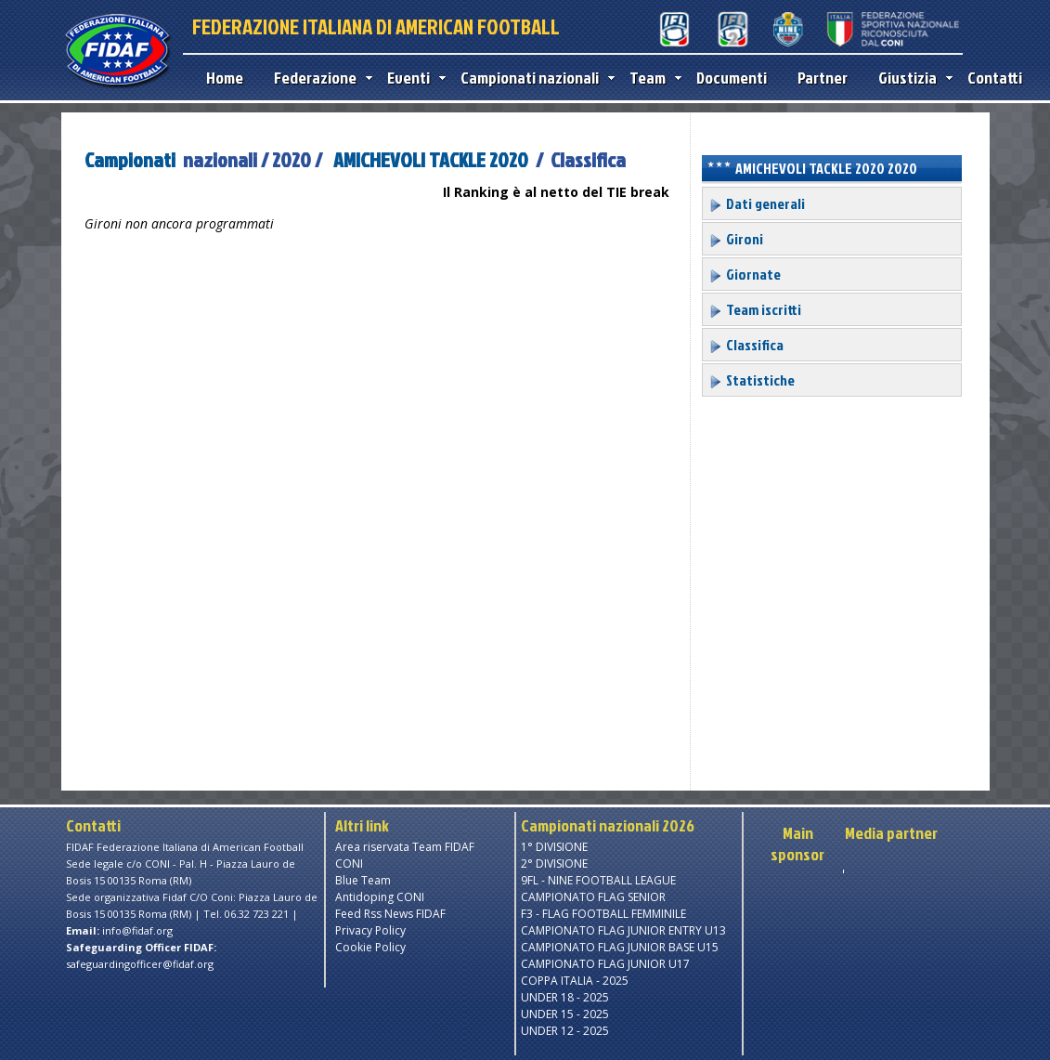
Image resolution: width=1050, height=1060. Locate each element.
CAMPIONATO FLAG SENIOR (593, 897)
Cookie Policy (370, 947)
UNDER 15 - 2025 (565, 1014)
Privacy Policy (370, 930)
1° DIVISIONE (554, 847)
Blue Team (363, 880)
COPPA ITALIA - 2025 (575, 980)
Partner (822, 77)
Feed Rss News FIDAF (390, 914)
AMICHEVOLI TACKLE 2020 (430, 159)
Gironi (735, 239)
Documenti (731, 77)
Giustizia (911, 77)
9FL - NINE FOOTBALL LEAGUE (598, 880)
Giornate (744, 274)
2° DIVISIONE (554, 863)
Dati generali (756, 203)
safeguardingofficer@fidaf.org (140, 964)
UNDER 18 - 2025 (565, 997)
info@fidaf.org (137, 930)
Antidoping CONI (379, 897)
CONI (349, 863)
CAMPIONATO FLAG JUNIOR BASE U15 (620, 947)
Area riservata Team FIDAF (404, 847)
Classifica (746, 344)
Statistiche (751, 380)
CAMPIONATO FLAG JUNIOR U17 (605, 964)
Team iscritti (754, 309)
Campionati (129, 159)
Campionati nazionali (533, 77)
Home (224, 77)
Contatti (994, 77)
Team (651, 77)
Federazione (319, 77)
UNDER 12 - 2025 (565, 1031)
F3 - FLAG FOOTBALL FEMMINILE (603, 914)
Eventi (412, 77)
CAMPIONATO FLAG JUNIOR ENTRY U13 (623, 930)
